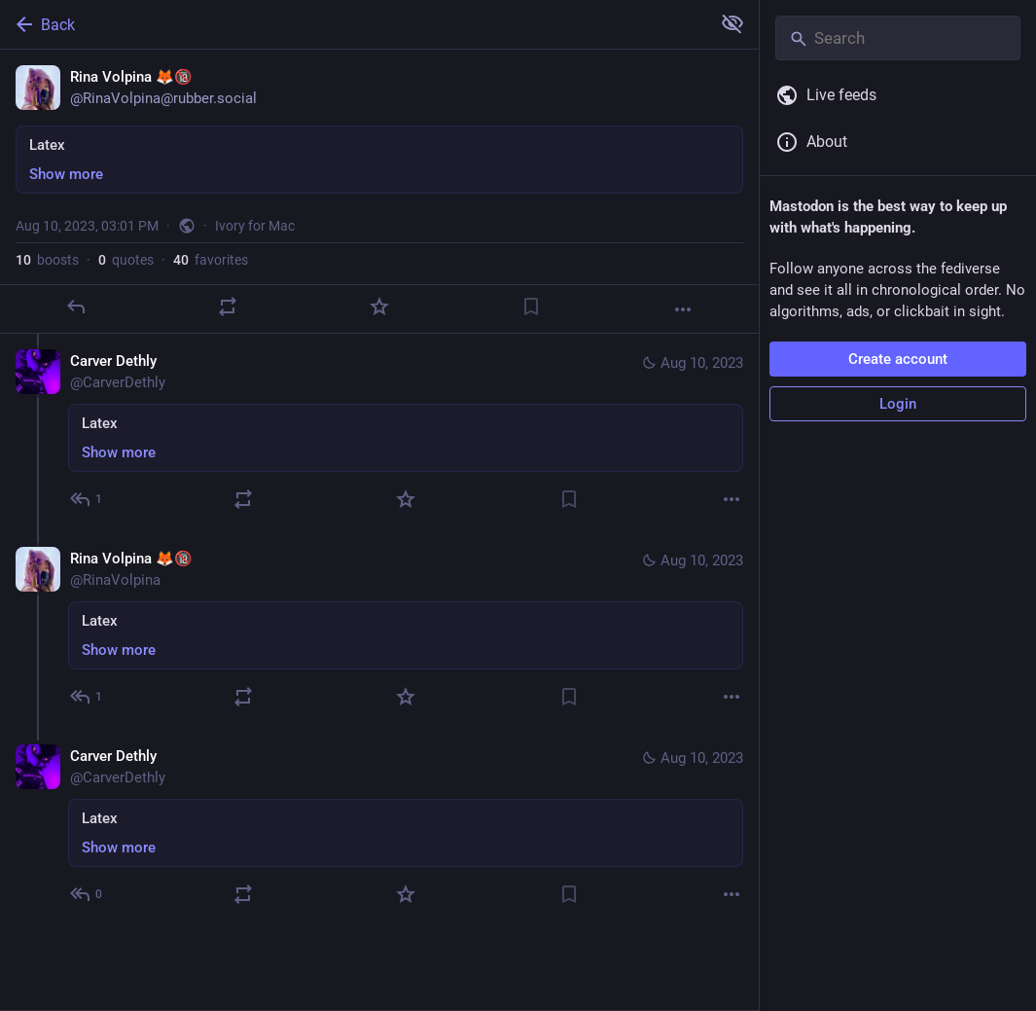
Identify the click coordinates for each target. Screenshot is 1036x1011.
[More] (683, 309)
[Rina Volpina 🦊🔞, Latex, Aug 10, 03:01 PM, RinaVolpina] (379, 192)
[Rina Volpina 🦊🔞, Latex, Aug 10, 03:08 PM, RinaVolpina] (379, 630)
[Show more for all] (732, 23)
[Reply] (76, 306)
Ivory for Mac (255, 226)
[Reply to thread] (87, 499)
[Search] (897, 38)
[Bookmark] (531, 306)
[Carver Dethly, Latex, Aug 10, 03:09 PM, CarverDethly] (379, 827)
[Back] (353, 24)
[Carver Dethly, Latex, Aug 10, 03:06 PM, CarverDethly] (379, 432)
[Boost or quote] (227, 306)
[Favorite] (379, 306)
